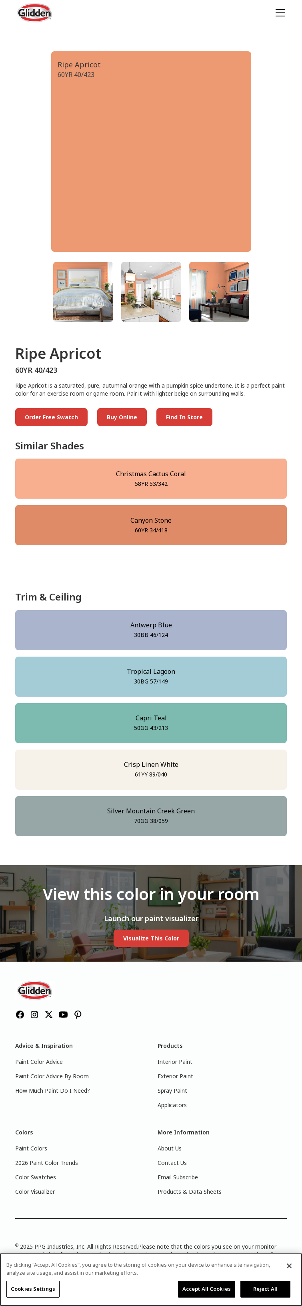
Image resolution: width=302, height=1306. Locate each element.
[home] (35, 12)
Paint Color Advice (39, 1061)
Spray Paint (172, 1090)
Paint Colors (31, 1148)
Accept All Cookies (206, 1288)
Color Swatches (35, 1177)
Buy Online (122, 417)
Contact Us (172, 1163)
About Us (170, 1148)
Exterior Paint (175, 1076)
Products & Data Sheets (190, 1191)
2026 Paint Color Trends (46, 1163)
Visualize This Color (151, 938)
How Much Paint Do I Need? (52, 1090)
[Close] (289, 1266)
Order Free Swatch (51, 417)
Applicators (172, 1105)
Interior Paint (175, 1061)
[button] (279, 12)
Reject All (265, 1288)
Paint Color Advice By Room (52, 1076)
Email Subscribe (178, 1177)
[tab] (83, 291)
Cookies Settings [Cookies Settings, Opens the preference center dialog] (33, 1288)
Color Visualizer (35, 1191)
